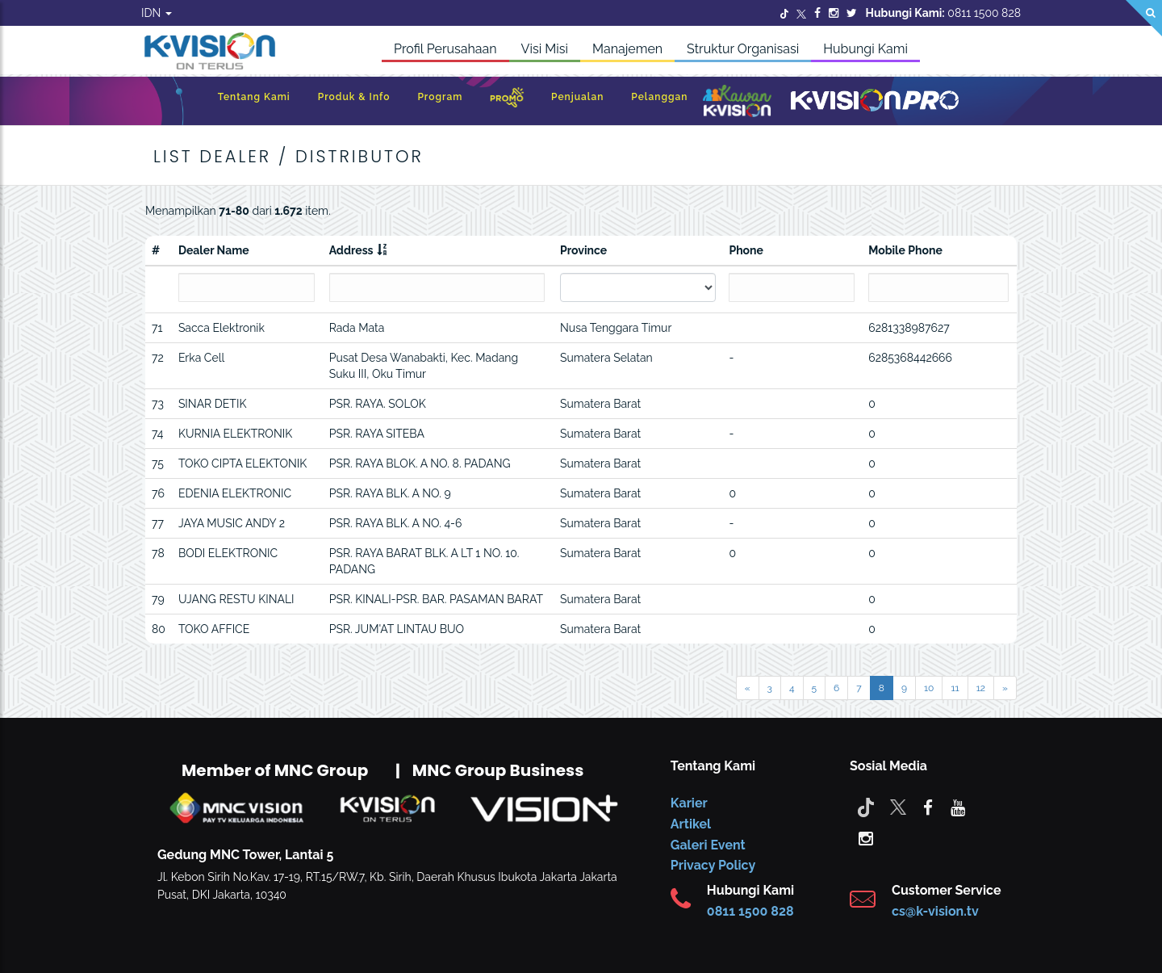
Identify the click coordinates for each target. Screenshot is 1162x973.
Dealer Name (213, 250)
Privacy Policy (713, 865)
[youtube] (958, 806)
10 (929, 688)
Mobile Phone (905, 250)
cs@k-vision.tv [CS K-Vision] (935, 911)
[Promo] (506, 101)
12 (980, 688)
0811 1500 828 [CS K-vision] (750, 911)
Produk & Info (354, 97)
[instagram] (866, 837)
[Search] (1144, 18)
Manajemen (627, 49)
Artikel (691, 824)
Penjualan (577, 97)
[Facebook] (817, 13)
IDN (156, 12)
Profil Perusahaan (445, 49)
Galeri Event (708, 845)
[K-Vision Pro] (874, 101)
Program (439, 97)
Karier (689, 803)
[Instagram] (833, 13)
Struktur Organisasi (743, 49)
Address (351, 250)
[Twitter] (784, 13)
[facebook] (928, 806)
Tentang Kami (254, 97)
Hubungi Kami (865, 49)
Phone (746, 250)
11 (955, 688)
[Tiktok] (866, 806)
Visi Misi (544, 49)
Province (583, 250)
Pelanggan (659, 97)
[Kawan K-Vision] (737, 102)
